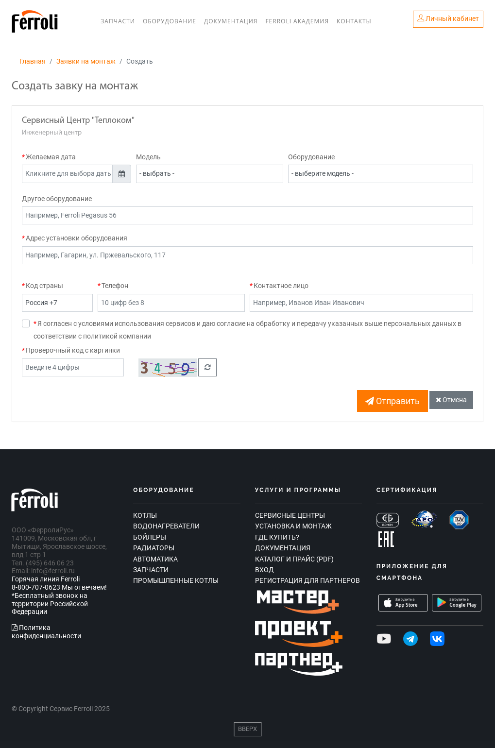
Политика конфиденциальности (46, 632)
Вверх (247, 728)
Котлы (145, 515)
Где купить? (277, 537)
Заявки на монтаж (86, 61)
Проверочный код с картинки (73, 350)
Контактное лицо (281, 285)
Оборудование (169, 21)
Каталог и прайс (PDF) (294, 559)
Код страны (44, 285)
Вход (264, 570)
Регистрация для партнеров (307, 580)
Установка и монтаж (293, 526)
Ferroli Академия (297, 21)
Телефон (115, 285)
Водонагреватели (166, 526)
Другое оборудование (57, 199)
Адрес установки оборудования (76, 238)
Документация (230, 21)
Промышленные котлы (176, 580)
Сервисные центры (290, 515)
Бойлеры (149, 537)
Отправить (392, 401)
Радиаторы (153, 548)
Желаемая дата (51, 157)
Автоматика (155, 559)
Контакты (354, 21)
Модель (148, 157)
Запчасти (118, 21)
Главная (32, 61)
